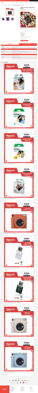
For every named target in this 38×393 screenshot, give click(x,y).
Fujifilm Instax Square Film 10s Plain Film (9, 129)
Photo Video (17, 2)
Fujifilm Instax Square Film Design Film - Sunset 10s (10, 94)
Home (11, 2)
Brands (28, 2)
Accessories (20, 2)
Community (31, 2)
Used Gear (26, 2)
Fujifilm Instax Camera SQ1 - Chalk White (9, 337)
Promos (14, 2)
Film (23, 2)
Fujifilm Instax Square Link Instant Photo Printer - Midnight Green (12, 302)
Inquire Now (24, 40)
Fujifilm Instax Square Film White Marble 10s (10, 198)
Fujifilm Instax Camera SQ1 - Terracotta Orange (10, 233)
